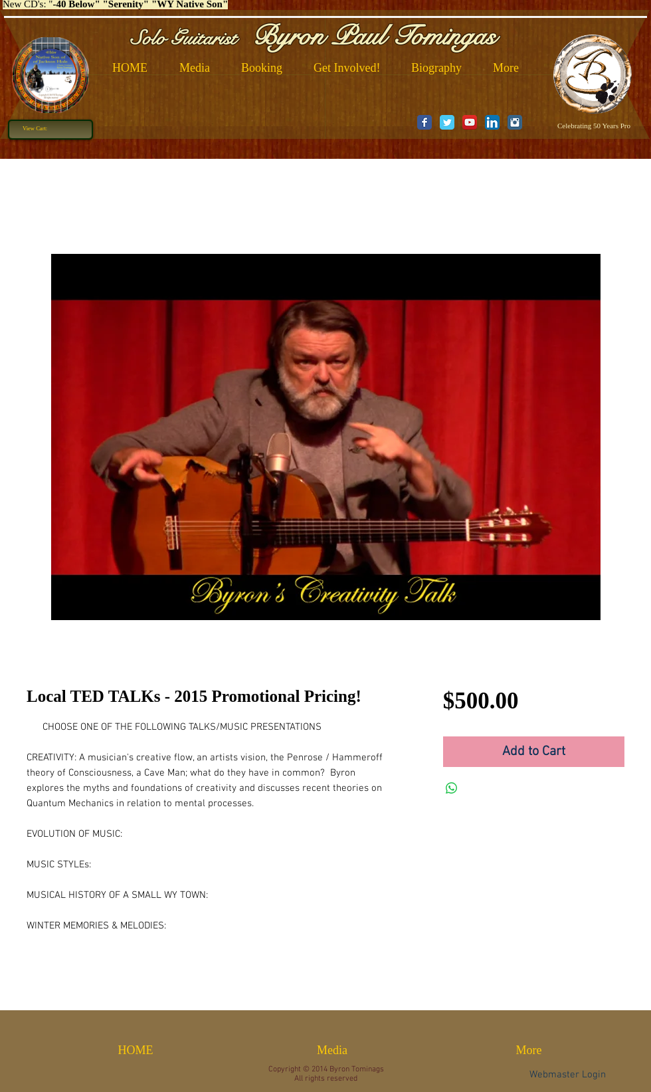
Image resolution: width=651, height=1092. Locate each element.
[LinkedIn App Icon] (492, 122)
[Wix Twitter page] (447, 122)
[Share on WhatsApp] (452, 788)
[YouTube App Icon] (469, 122)
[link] (40, 128)
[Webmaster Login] (567, 1074)
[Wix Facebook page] (424, 122)
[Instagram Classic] (515, 122)
